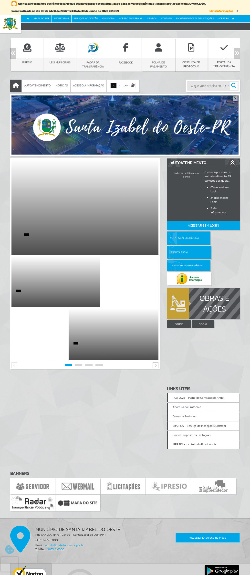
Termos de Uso (125, 566)
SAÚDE (179, 298)
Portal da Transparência (180, 252)
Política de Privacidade (125, 570)
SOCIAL (203, 298)
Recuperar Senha (191, 174)
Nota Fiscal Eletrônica (184, 238)
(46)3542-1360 (55, 497)
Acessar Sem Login (203, 225)
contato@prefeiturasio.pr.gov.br (64, 493)
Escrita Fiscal (216, 238)
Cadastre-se (180, 173)
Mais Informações (221, 11)
